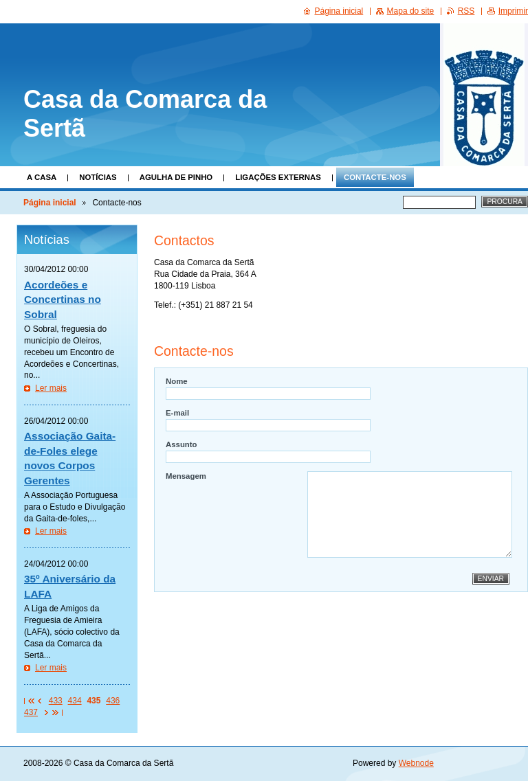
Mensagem (186, 476)
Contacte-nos (375, 177)
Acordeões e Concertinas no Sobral (62, 299)
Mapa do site (410, 11)
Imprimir (513, 11)
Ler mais (51, 388)
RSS (466, 11)
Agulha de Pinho (176, 177)
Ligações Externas (278, 177)
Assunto (181, 444)
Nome (177, 381)
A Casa (41, 177)
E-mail (177, 413)
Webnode (416, 763)
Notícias (97, 177)
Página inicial (49, 202)
